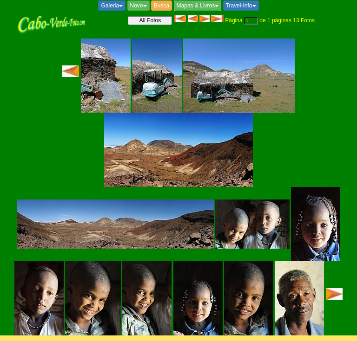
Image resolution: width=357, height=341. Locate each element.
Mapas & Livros (198, 5)
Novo (138, 5)
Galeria (112, 5)
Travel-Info (241, 5)
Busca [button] (161, 5)
